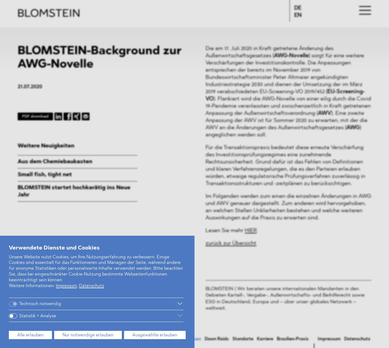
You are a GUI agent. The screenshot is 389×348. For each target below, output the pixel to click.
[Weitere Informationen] (126, 303)
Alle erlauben (30, 335)
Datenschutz (91, 286)
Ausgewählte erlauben (154, 335)
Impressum (66, 286)
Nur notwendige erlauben (88, 335)
